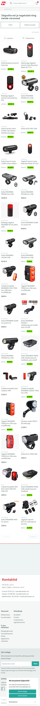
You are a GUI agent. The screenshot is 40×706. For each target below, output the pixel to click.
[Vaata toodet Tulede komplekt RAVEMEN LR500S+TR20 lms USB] (30, 376)
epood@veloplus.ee (22, 591)
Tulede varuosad (29, 25)
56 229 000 (15, 596)
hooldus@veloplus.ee (27, 596)
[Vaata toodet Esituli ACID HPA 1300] (30, 116)
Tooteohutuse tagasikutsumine (19, 621)
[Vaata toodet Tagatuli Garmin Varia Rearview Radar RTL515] (30, 149)
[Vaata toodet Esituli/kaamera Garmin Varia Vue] (10, 51)
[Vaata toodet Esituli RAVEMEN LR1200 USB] (10, 243)
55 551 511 (11, 591)
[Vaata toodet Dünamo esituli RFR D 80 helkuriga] (30, 409)
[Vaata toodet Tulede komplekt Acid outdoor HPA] (10, 376)
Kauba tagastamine (5, 637)
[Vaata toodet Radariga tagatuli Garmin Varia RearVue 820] (10, 83)
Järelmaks (4, 641)
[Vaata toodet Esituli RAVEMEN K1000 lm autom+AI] (10, 308)
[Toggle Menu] (4, 3)
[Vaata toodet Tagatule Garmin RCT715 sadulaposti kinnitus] (30, 507)
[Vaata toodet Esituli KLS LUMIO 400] (30, 442)
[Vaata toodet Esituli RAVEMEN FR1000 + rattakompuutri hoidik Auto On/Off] (30, 308)
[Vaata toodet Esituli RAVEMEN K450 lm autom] (10, 507)
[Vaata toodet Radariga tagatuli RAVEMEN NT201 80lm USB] (10, 210)
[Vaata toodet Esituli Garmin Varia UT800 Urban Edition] (10, 149)
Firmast (16, 617)
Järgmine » (33, 537)
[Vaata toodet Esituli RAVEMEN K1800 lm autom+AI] (30, 210)
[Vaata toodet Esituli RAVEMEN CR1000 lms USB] (10, 343)
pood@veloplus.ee (22, 594)
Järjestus (10, 38)
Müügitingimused (7, 631)
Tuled (10, 25)
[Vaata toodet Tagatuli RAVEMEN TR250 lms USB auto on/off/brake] (10, 442)
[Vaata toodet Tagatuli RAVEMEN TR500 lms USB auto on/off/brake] (30, 273)
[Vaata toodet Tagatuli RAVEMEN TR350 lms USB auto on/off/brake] (10, 409)
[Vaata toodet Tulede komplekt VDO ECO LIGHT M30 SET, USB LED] (10, 474)
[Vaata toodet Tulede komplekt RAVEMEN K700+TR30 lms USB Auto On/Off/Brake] (10, 273)
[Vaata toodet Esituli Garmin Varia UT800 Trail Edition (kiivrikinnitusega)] (10, 116)
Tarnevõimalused (7, 634)
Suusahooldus (6, 617)
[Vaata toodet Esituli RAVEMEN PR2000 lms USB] (10, 179)
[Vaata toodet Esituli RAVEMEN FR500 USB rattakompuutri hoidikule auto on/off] (30, 343)
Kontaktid (17, 615)
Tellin (35, 664)
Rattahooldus (5, 615)
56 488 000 (11, 594)
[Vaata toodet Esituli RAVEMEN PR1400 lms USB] (30, 179)
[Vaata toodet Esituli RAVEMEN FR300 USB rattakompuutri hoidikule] (30, 474)
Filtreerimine (30, 38)
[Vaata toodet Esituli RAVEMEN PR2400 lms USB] (30, 83)
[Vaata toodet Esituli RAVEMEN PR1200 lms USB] (30, 243)
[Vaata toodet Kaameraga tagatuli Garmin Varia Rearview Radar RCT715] (30, 51)
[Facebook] (3, 689)
